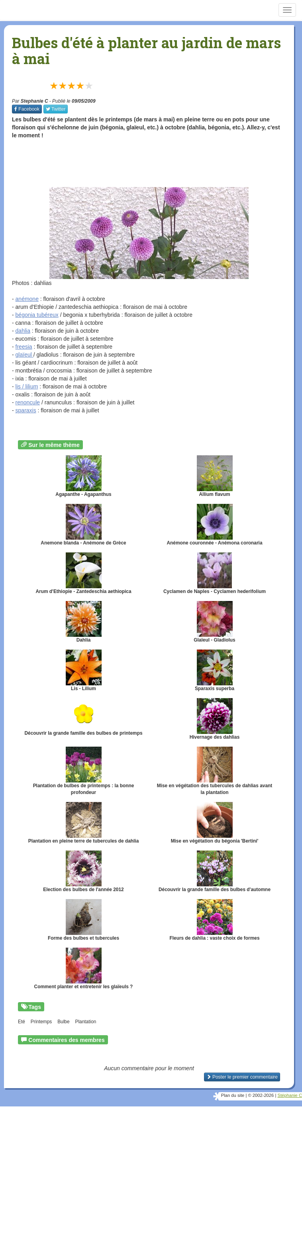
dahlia (23, 331)
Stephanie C (34, 101)
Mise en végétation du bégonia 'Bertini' (215, 823)
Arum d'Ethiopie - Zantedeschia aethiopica (83, 573)
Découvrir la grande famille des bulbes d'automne (215, 871)
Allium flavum (215, 476)
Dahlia (84, 622)
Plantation (85, 1021)
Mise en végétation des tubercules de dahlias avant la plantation (214, 771)
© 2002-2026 (261, 1095)
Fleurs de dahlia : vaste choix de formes (215, 920)
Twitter (55, 109)
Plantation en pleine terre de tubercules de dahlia (83, 823)
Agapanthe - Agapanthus (83, 476)
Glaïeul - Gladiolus (214, 622)
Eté (21, 1021)
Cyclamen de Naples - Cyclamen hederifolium (214, 573)
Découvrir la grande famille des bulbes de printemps (83, 717)
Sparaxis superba (214, 670)
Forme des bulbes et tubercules (83, 920)
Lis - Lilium (84, 670)
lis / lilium (27, 386)
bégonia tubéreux (37, 315)
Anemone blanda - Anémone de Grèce (83, 525)
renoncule (28, 402)
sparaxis (26, 410)
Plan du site (232, 1095)
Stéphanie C (289, 1095)
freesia (24, 346)
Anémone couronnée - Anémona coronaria (214, 525)
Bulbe (63, 1021)
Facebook (26, 109)
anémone (27, 299)
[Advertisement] (157, 163)
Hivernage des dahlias (215, 719)
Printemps (41, 1021)
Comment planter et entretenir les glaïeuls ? (83, 968)
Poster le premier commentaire (242, 1077)
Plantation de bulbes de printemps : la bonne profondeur (83, 771)
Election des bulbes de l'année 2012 (83, 871)
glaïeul (24, 354)
